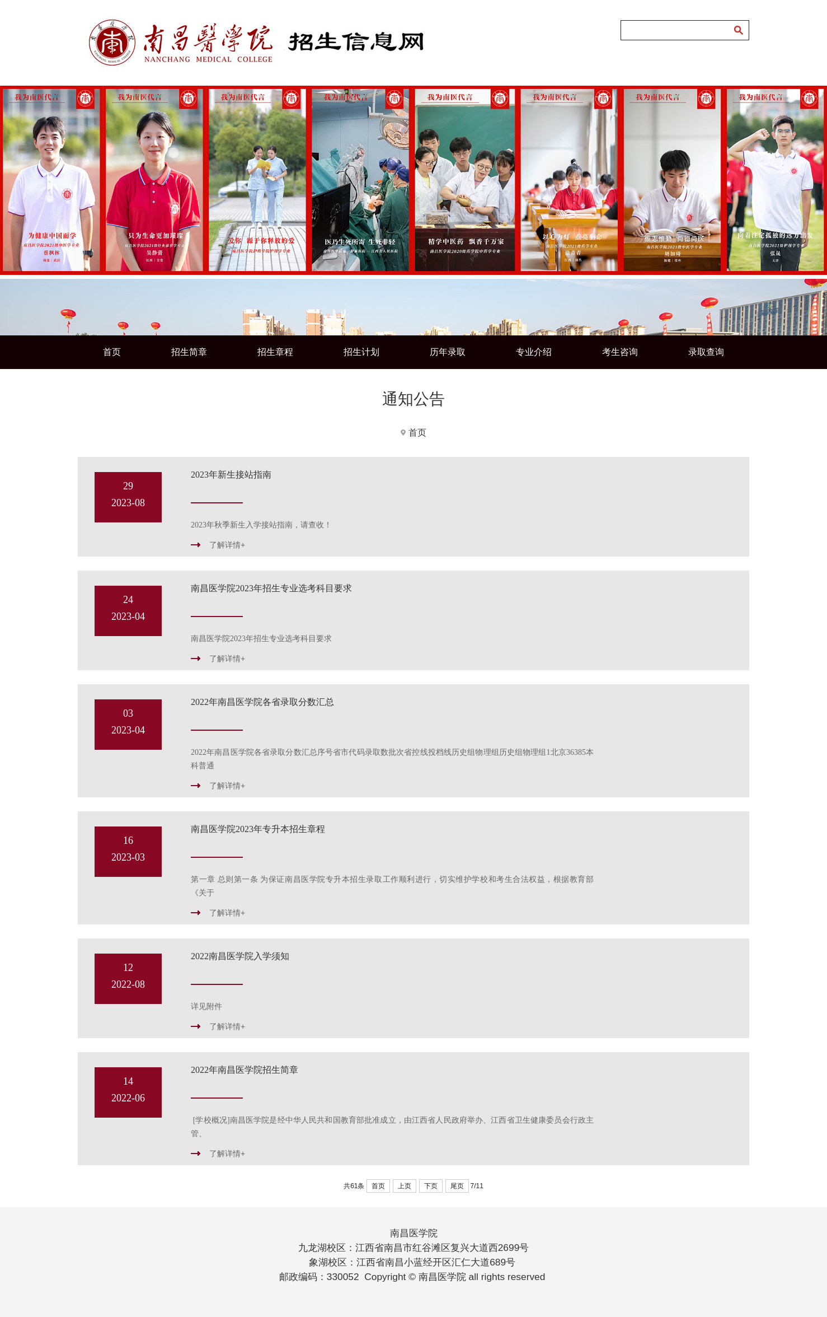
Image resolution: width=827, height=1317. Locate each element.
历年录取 (448, 352)
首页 (112, 352)
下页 (431, 1186)
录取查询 (706, 352)
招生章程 (275, 352)
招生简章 (189, 352)
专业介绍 (534, 352)
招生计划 (361, 352)
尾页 (457, 1186)
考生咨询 (620, 352)
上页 (404, 1186)
